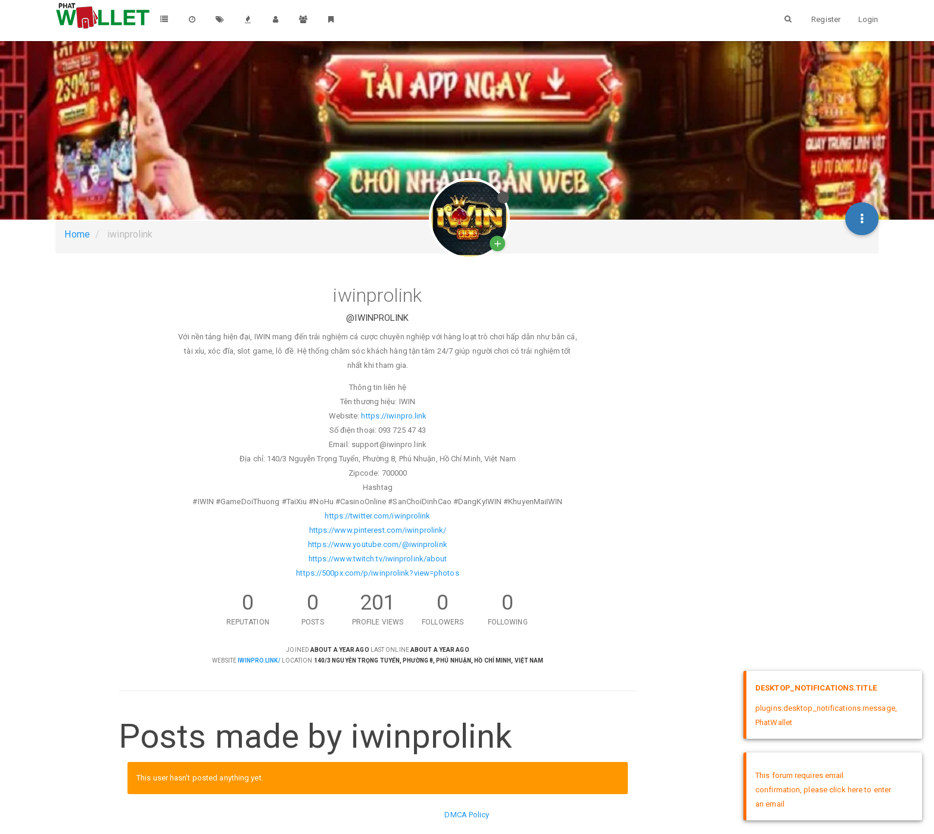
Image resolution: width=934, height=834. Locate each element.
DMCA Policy (466, 814)
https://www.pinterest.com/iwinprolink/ (378, 530)
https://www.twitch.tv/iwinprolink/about (378, 558)
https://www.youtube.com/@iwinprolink (377, 544)
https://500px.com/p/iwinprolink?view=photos (377, 573)
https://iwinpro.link (393, 415)
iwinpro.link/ (259, 660)
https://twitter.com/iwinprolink (377, 515)
